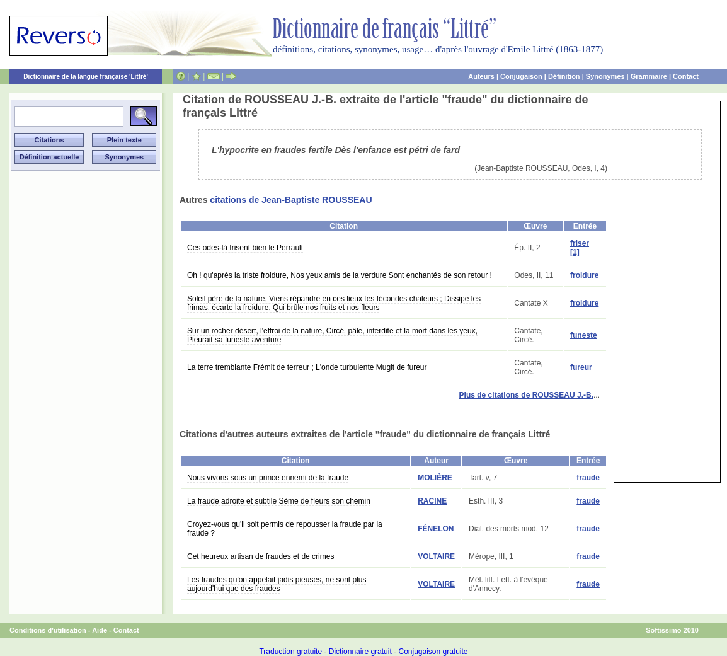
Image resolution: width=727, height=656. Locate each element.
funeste (583, 335)
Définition (564, 76)
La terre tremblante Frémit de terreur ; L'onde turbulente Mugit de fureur (306, 367)
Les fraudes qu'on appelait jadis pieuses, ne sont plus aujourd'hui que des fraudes (276, 584)
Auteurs (481, 76)
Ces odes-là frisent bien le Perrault (245, 247)
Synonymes (605, 76)
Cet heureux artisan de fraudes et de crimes (260, 556)
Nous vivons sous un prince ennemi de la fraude (267, 477)
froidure (584, 275)
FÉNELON (436, 528)
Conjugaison (521, 76)
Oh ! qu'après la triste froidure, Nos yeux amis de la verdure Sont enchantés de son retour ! (339, 275)
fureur (581, 367)
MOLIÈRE (435, 477)
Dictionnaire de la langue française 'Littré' (85, 76)
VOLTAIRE (436, 556)
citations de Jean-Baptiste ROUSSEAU (291, 200)
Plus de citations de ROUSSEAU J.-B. (526, 395)
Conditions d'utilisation (47, 630)
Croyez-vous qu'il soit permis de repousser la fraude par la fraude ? (284, 529)
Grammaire (649, 76)
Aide (99, 630)
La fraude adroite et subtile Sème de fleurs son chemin (278, 501)
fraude (588, 477)
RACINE (432, 501)
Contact (686, 76)
